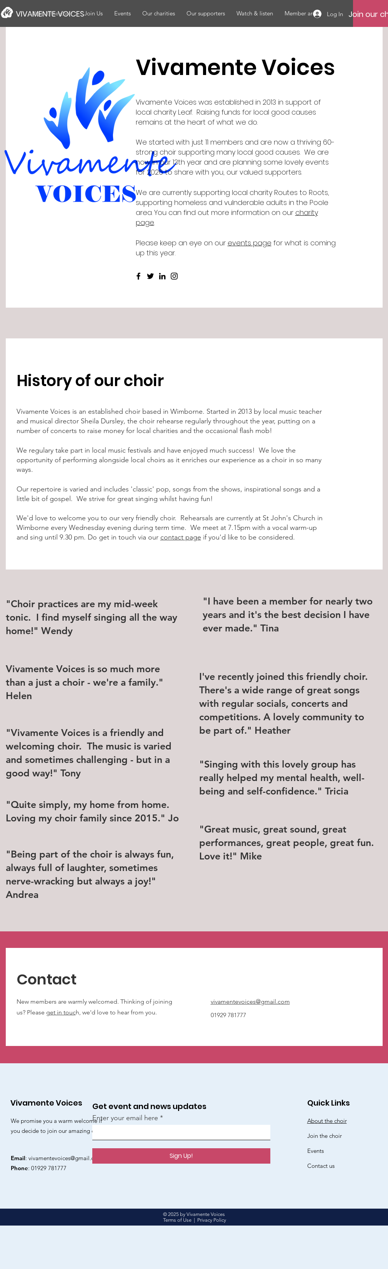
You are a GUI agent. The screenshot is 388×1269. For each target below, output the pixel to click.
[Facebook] (138, 276)
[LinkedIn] (162, 276)
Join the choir (324, 1135)
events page (249, 243)
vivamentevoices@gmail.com (250, 1001)
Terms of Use (177, 1220)
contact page (180, 537)
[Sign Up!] (181, 1156)
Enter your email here (125, 1117)
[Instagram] (174, 276)
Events (315, 1150)
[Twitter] (150, 276)
